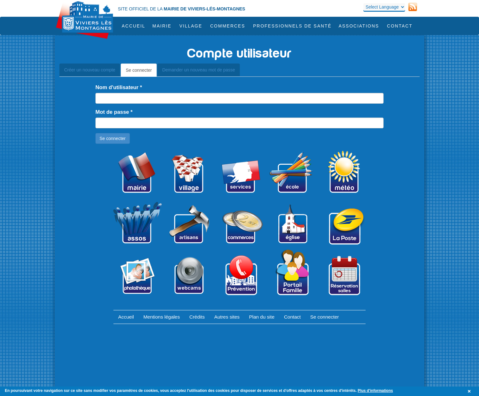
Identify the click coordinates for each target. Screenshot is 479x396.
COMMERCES (227, 25)
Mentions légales (161, 317)
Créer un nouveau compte (89, 69)
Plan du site (261, 317)
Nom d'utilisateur (118, 87)
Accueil (133, 25)
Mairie (161, 25)
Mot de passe (114, 112)
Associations (359, 25)
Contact (400, 25)
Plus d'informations (375, 390)
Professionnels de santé (292, 25)
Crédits (197, 317)
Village (190, 25)
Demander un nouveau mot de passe (198, 69)
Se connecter (141, 72)
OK (470, 391)
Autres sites (227, 317)
